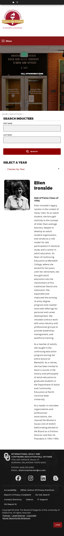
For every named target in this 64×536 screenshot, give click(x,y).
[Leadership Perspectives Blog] (56, 478)
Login (57, 525)
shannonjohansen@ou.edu (32, 470)
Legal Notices (18, 515)
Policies (6, 515)
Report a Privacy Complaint (17, 495)
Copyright (31, 515)
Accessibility (10, 490)
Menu (7, 41)
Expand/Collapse (59, 169)
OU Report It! (10, 504)
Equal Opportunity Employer (16, 518)
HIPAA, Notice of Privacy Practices (37, 490)
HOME (5, 114)
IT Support (42, 499)
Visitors (29, 499)
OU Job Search (42, 495)
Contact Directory (13, 499)
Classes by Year (16, 169)
